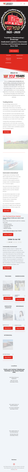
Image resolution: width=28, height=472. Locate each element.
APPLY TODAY (8, 234)
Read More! (8, 298)
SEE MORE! (7, 267)
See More (6, 131)
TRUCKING (8, 55)
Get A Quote (14, 50)
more (16, 469)
